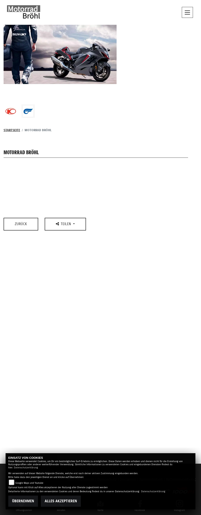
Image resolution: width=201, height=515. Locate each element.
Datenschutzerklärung (26, 467)
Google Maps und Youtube (29, 483)
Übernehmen (23, 501)
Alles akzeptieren (61, 501)
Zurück (21, 224)
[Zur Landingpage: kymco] (10, 111)
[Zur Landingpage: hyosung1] (28, 111)
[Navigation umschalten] (187, 12)
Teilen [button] (64, 224)
